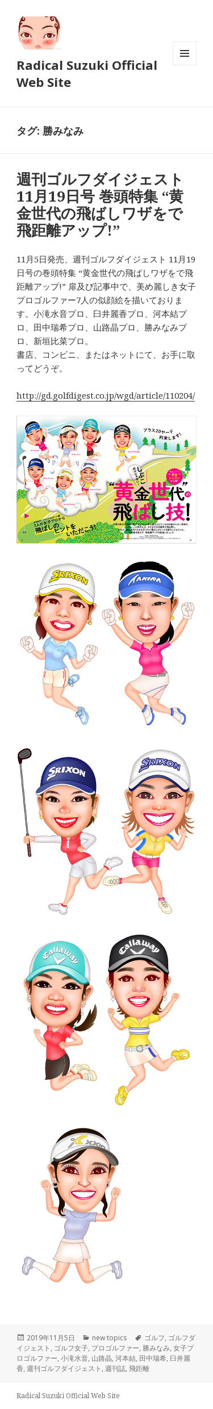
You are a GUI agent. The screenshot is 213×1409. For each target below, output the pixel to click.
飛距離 (139, 1368)
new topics (109, 1338)
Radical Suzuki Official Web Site (86, 73)
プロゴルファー (115, 1348)
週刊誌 (115, 1368)
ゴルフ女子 (71, 1348)
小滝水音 (74, 1358)
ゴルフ (154, 1338)
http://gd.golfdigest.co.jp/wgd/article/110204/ (105, 395)
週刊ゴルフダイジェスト (64, 1368)
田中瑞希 (152, 1358)
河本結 (125, 1358)
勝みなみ (156, 1348)
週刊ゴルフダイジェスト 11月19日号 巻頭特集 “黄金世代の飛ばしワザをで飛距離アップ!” (100, 204)
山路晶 (101, 1358)
